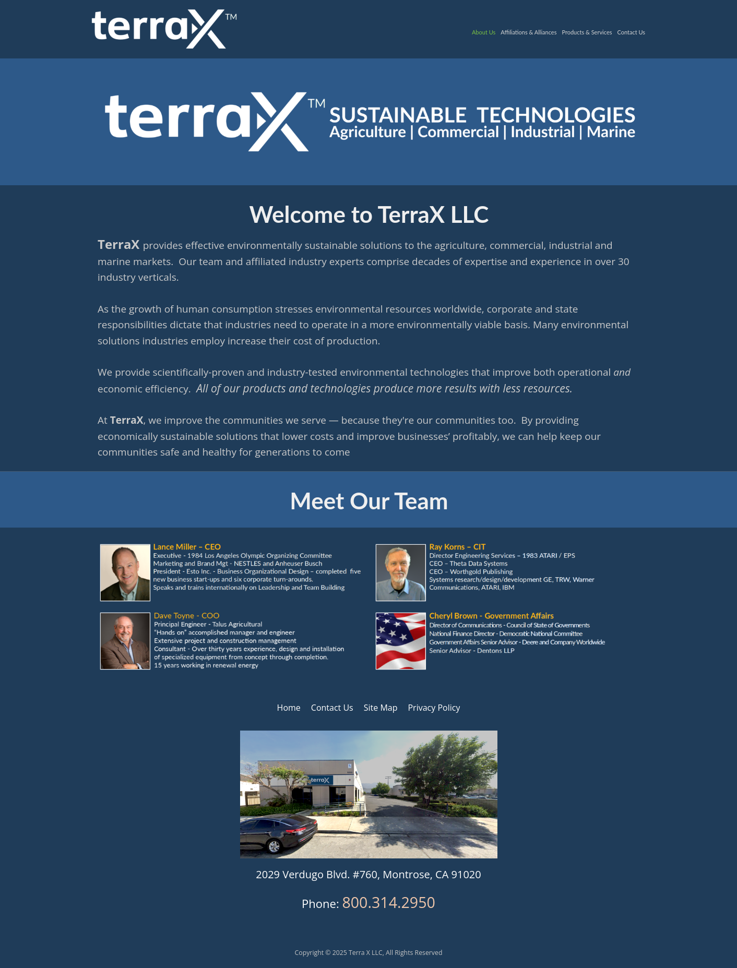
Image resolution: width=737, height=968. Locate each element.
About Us (483, 32)
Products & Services (587, 32)
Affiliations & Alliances (528, 32)
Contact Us (631, 32)
